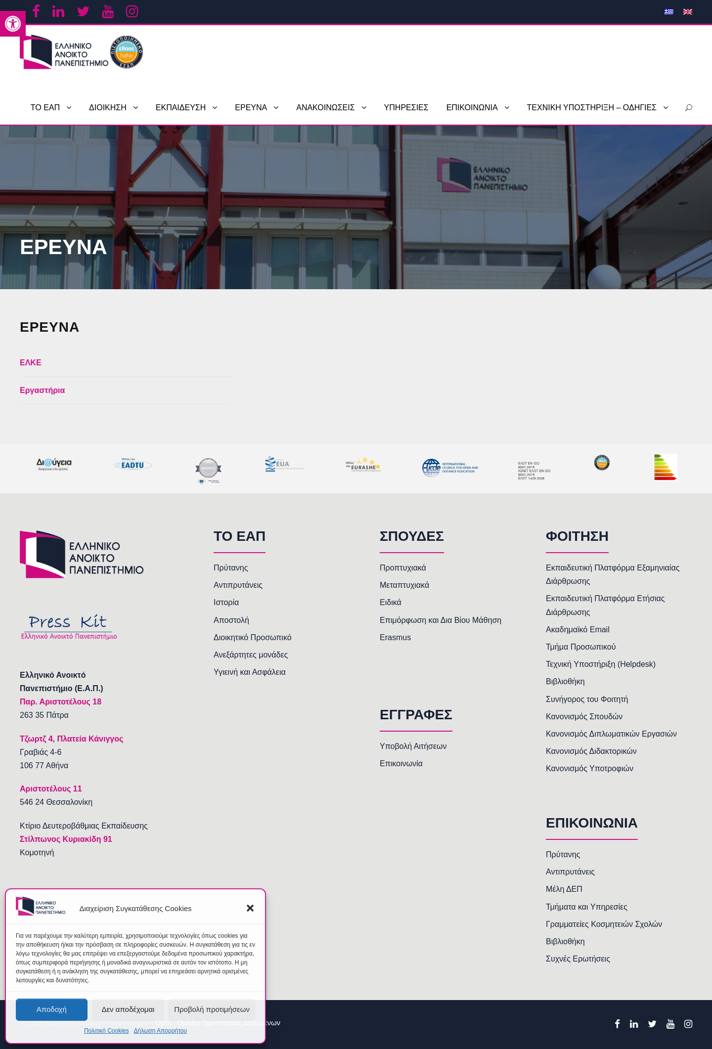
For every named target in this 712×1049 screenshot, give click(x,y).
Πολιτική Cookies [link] (106, 1030)
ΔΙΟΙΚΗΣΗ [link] (108, 107)
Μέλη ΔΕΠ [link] (564, 889)
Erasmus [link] (395, 637)
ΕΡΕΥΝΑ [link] (251, 107)
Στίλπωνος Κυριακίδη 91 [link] (66, 839)
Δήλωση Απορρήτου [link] (160, 1030)
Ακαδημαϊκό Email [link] (578, 629)
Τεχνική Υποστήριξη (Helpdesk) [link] (601, 664)
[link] (13, 24)
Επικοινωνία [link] (401, 763)
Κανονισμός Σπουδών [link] (584, 716)
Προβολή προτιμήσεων (212, 1009)
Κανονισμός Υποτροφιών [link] (589, 768)
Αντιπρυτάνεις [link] (238, 585)
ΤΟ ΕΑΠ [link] (45, 107)
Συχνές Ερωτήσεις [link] (578, 959)
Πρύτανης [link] (231, 568)
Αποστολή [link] (231, 620)
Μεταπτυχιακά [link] (404, 585)
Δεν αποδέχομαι (127, 1009)
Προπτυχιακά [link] (403, 568)
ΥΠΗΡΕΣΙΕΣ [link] (406, 107)
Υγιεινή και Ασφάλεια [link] (250, 672)
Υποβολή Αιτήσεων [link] (413, 746)
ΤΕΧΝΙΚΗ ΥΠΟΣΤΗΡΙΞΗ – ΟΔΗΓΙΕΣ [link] (592, 107)
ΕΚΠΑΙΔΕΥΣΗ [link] (181, 107)
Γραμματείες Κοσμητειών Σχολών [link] (604, 924)
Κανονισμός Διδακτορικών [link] (591, 751)
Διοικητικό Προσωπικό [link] (253, 637)
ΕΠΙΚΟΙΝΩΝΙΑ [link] (472, 107)
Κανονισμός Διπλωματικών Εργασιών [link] (611, 734)
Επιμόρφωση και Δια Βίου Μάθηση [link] (440, 620)
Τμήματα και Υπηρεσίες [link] (586, 907)
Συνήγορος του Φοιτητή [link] (587, 699)
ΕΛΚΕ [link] (31, 362)
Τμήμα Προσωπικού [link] (581, 647)
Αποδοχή (52, 1009)
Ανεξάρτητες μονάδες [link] (251, 655)
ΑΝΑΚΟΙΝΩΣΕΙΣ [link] (325, 107)
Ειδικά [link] (390, 602)
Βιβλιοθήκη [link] (565, 681)
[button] (250, 908)
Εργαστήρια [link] (42, 390)
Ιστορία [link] (226, 602)
